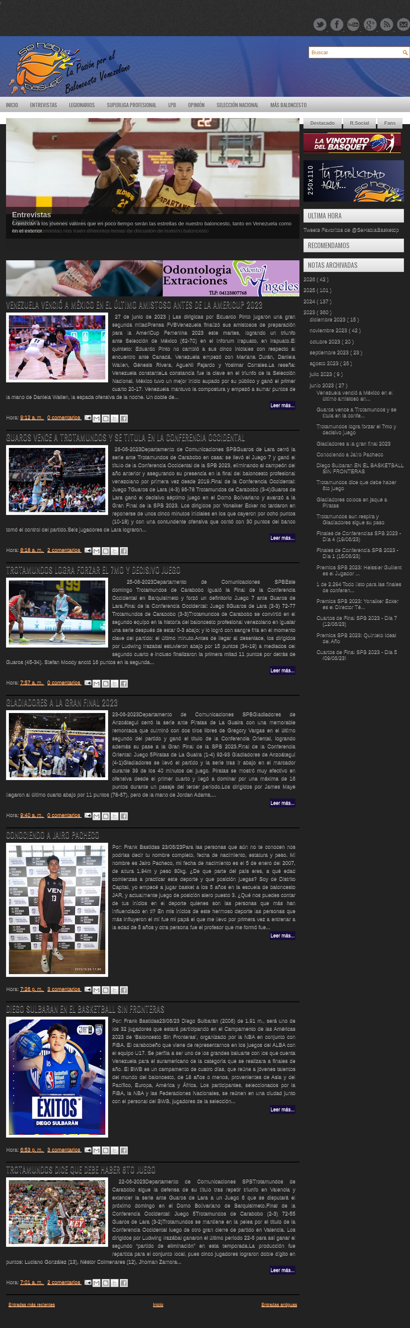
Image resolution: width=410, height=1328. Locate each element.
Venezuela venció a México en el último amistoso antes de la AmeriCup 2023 (134, 304)
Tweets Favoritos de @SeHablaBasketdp (351, 230)
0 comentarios (64, 417)
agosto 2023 (325, 363)
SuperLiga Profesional (131, 105)
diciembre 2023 (328, 319)
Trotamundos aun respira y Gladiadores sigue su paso (350, 519)
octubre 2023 (326, 341)
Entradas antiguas (279, 1304)
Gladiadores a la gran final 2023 (62, 702)
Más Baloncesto (289, 105)
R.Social (359, 123)
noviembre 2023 (329, 330)
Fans (390, 123)
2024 (310, 301)
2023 (310, 312)
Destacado (322, 123)
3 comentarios (64, 989)
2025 (310, 290)
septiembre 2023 (330, 352)
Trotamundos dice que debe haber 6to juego (81, 1169)
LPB (172, 105)
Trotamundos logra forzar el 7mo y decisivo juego (93, 570)
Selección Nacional (237, 105)
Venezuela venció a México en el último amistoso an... (354, 395)
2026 (310, 279)
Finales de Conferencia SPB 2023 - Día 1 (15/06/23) (357, 553)
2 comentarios (64, 550)
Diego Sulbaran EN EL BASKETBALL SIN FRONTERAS (85, 1009)
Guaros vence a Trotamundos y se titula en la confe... (356, 412)
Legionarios (82, 105)
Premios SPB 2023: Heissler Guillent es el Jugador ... (359, 570)
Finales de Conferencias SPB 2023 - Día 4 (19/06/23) (358, 536)
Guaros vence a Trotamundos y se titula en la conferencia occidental (125, 437)
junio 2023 (323, 385)
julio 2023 (322, 374)
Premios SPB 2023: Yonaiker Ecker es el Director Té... (357, 604)
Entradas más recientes (31, 1304)
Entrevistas (43, 105)
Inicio (12, 105)
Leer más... (283, 405)
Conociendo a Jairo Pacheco (52, 835)
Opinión (196, 105)
